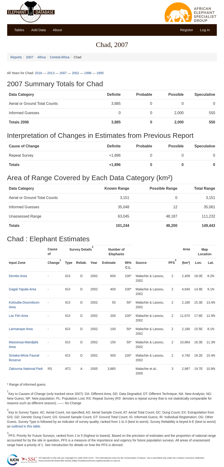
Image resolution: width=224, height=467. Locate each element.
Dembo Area (18, 276)
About (57, 30)
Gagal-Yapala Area (22, 289)
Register (186, 30)
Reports (16, 57)
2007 (29, 57)
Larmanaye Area (21, 329)
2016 (38, 73)
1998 (87, 73)
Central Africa (59, 57)
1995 (100, 73)
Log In (205, 30)
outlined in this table (25, 426)
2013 (50, 73)
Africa (41, 57)
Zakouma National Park (26, 369)
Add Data (38, 30)
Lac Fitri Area (18, 316)
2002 (75, 73)
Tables (19, 30)
